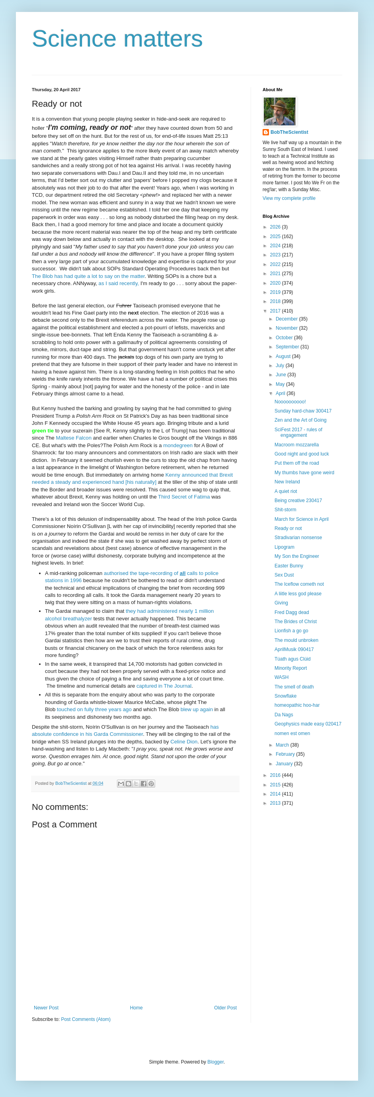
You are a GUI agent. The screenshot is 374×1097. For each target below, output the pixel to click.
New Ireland (287, 482)
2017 (276, 311)
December (287, 319)
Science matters (117, 38)
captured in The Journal (163, 686)
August (284, 356)
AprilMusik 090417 (294, 649)
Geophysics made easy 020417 (308, 724)
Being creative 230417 (298, 500)
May (281, 384)
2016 (276, 775)
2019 (276, 292)
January (285, 764)
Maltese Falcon (74, 438)
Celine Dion (183, 742)
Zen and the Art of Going (301, 420)
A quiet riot (286, 491)
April (281, 393)
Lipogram (284, 547)
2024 (276, 245)
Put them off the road (297, 463)
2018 (276, 301)
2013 (276, 803)
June (281, 374)
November (287, 328)
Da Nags (284, 715)
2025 (276, 236)
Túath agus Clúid (293, 659)
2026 (276, 227)
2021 (276, 273)
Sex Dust (284, 575)
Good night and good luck (302, 454)
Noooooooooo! (290, 402)
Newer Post (46, 1008)
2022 (276, 264)
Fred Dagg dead (292, 612)
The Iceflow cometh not (299, 584)
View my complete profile (289, 198)
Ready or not (288, 528)
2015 (276, 785)
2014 (276, 794)
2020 (276, 283)
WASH (282, 677)
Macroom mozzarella (297, 445)
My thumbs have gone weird (304, 472)
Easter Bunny (289, 566)
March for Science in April (302, 519)
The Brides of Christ (296, 621)
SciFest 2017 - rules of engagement (298, 432)
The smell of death (294, 687)
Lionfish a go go (291, 631)
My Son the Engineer (297, 556)
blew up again (197, 709)
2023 (276, 255)
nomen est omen (292, 733)
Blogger (215, 1062)
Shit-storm (285, 509)
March (283, 745)
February (286, 754)
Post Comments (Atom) (86, 1019)
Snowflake (285, 696)
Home (136, 1008)
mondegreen (178, 445)
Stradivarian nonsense (298, 537)
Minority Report (291, 668)
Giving (281, 603)
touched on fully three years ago (94, 709)
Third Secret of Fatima (184, 497)
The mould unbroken (296, 640)
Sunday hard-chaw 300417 (303, 411)
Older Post (225, 1008)
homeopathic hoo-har (297, 705)
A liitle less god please (298, 593)
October (285, 337)
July (281, 365)
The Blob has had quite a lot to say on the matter (88, 276)
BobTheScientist (289, 132)
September (288, 347)
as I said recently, (119, 283)
